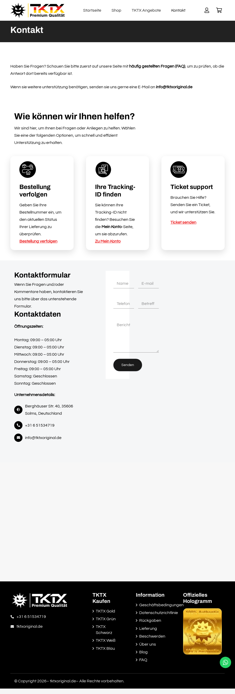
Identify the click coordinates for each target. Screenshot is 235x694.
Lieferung (148, 628)
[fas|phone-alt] (19, 425)
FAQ (143, 660)
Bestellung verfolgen (38, 241)
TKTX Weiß (105, 640)
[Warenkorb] (219, 10)
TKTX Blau (105, 648)
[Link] (37, 10)
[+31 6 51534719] (13, 616)
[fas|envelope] (19, 438)
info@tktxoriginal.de (43, 438)
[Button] (207, 10)
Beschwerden (152, 636)
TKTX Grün (106, 619)
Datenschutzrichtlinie (158, 613)
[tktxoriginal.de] (13, 626)
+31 (39, 425)
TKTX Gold (105, 611)
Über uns (147, 644)
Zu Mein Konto (108, 241)
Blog (143, 652)
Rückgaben (150, 620)
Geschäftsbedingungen (161, 605)
